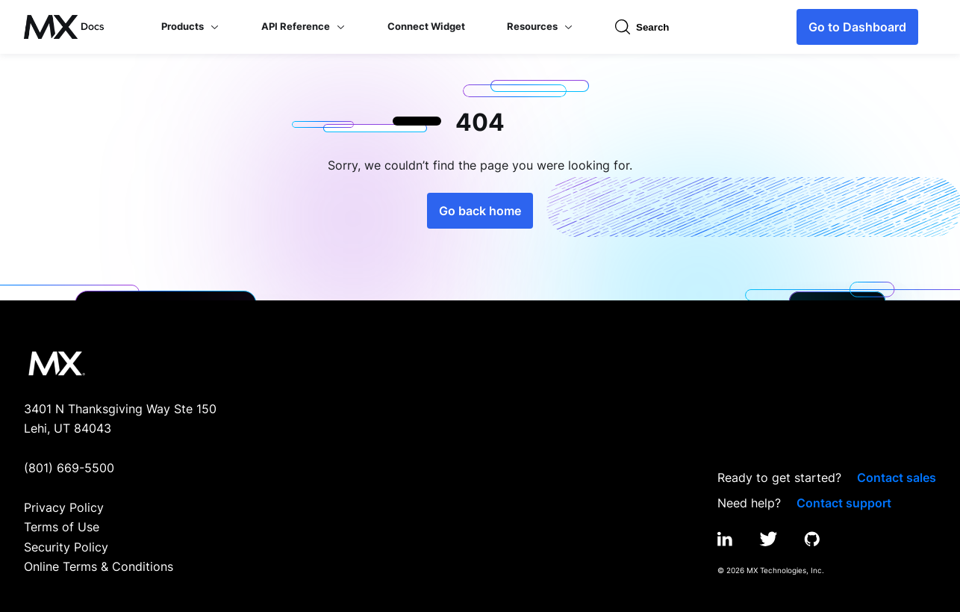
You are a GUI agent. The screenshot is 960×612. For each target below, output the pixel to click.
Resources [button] (540, 26)
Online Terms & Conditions (98, 566)
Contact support (844, 502)
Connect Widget (426, 26)
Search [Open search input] (642, 26)
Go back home (480, 210)
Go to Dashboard (857, 26)
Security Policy (66, 547)
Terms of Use (61, 526)
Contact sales (896, 477)
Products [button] (190, 26)
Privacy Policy (64, 507)
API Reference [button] (303, 26)
